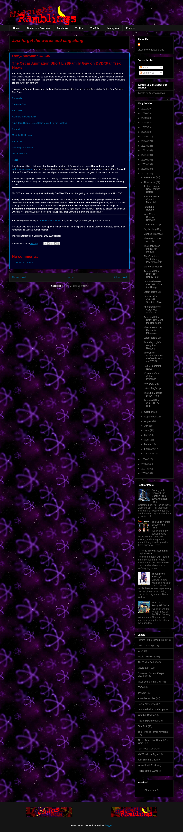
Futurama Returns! (149, 208)
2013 (144, 145)
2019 (144, 118)
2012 (144, 150)
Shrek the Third (19, 104)
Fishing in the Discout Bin (151, 640)
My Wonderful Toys (148, 754)
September (150, 416)
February (149, 449)
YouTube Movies (146, 698)
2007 (144, 173)
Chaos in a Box (152, 790)
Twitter (79, 28)
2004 (144, 468)
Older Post (120, 277)
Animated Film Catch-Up (151, 709)
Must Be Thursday (153, 234)
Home (16, 28)
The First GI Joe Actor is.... (152, 240)
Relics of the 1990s (148, 770)
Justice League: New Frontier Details (152, 189)
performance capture (22, 169)
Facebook (62, 28)
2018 (144, 122)
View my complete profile (151, 49)
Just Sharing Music (148, 759)
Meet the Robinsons (22, 135)
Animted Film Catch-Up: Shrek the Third (153, 299)
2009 (144, 164)
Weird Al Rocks (146, 715)
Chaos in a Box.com (38, 28)
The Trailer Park (146, 662)
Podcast (130, 28)
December (150, 177)
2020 (144, 113)
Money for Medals (153, 266)
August (148, 421)
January (148, 453)
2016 (144, 132)
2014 (144, 141)
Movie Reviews (146, 656)
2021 (144, 108)
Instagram (113, 28)
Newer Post (19, 277)
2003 (144, 473)
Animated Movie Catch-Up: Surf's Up (152, 309)
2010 (144, 159)
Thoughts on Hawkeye (158, 575)
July (146, 425)
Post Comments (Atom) (76, 286)
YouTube (95, 28)
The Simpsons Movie (22, 147)
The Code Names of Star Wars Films (161, 524)
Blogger (108, 825)
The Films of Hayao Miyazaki (153, 731)
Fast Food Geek (146, 748)
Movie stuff (143, 667)
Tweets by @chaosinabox (151, 93)
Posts (144, 67)
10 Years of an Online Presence (151, 376)
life (139, 651)
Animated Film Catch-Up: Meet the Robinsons (153, 320)
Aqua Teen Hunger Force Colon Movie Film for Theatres (39, 123)
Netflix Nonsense (147, 704)
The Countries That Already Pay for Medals (153, 259)
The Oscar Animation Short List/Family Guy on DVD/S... (153, 357)
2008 (144, 168)
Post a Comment (24, 262)
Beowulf (16, 129)
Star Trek (142, 726)
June (147, 430)
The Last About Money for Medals (152, 249)
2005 (144, 464)
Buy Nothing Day (152, 229)
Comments (147, 72)
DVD (140, 687)
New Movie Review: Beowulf (149, 217)
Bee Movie (17, 110)
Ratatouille (17, 98)
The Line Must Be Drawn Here (153, 394)
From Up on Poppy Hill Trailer (161, 604)
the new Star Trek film (50, 220)
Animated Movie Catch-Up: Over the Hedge (153, 284)
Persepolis (17, 141)
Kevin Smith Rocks (148, 765)
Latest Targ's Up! (152, 224)
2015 (144, 136)
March (147, 444)
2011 (144, 155)
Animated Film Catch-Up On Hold (152, 403)
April (147, 439)
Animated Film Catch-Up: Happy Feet (151, 274)
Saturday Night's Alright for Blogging (152, 345)
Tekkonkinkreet (19, 153)
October (148, 411)
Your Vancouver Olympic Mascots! (152, 199)
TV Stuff (142, 692)
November (150, 182)
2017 (144, 127)
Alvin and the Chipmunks (24, 116)
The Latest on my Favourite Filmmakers (153, 330)
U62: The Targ (145, 645)
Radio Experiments (148, 720)
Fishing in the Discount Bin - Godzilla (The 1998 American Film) (160, 496)
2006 (144, 459)
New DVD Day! (152, 383)
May (146, 435)
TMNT (15, 160)
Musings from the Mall (149, 681)
